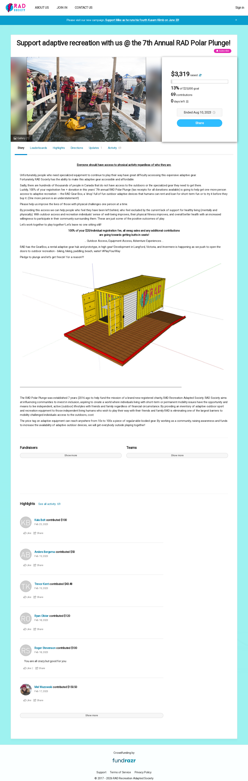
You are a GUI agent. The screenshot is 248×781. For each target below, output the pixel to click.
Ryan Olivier (41, 616)
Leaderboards (38, 148)
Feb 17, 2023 (41, 691)
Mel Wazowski (43, 687)
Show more (71, 455)
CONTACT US (83, 7)
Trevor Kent (41, 584)
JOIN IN (62, 7)
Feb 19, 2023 (41, 555)
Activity (114, 148)
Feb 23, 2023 (41, 524)
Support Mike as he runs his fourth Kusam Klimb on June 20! (142, 20)
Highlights (59, 148)
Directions (77, 148)
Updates (95, 148)
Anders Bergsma (44, 552)
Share (199, 123)
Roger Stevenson (45, 648)
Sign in (239, 7)
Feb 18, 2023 (41, 619)
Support (101, 772)
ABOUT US (42, 7)
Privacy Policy (143, 772)
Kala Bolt (39, 520)
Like (27, 533)
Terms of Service (120, 772)
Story (21, 148)
